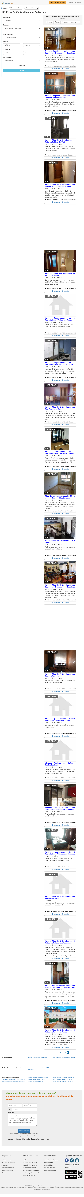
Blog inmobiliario (48, 1162)
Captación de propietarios (30, 1165)
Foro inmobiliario (48, 1165)
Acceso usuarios (75, 3)
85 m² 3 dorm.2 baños (61, 772)
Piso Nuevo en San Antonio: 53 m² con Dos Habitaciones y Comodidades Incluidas (60, 498)
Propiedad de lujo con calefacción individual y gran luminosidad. (60, 815)
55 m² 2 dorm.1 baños (61, 505)
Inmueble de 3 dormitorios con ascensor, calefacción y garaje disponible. (60, 904)
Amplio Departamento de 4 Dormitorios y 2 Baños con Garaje (60, 319)
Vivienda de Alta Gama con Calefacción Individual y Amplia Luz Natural (60, 809)
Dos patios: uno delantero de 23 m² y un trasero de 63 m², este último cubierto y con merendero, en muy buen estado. (60, 282)
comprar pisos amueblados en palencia (64, 1057)
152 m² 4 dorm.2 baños (61, 594)
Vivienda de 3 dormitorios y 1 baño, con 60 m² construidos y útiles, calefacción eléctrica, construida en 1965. (60, 148)
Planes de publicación (29, 1174)
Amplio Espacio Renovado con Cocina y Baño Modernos (60, 97)
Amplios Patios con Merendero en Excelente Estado (60, 275)
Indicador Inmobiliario (50, 1169)
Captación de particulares (30, 1162)
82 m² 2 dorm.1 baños (61, 461)
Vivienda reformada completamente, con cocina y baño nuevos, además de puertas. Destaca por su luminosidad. (60, 104)
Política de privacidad (8, 1167)
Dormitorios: (7, 57)
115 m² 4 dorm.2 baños (61, 327)
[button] (32, 8)
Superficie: (7, 49)
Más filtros (22, 65)
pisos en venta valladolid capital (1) (63, 1082)
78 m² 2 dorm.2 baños (60, 817)
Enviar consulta (24, 1131)
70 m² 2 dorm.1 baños (61, 683)
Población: (6, 25)
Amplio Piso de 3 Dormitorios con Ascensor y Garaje (60, 897)
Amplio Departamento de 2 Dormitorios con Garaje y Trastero (60, 364)
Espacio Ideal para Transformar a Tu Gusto (60, 542)
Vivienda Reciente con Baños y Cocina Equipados (60, 764)
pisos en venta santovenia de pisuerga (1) (13, 1079)
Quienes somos (6, 1160)
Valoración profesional (29, 1167)
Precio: (5, 42)
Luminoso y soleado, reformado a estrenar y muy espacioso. (60, 726)
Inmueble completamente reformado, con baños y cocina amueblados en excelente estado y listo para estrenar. (60, 771)
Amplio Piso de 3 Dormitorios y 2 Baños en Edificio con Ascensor (60, 942)
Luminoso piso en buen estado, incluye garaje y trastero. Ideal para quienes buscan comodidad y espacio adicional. (60, 59)
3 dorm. (61, 906)
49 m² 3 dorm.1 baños (61, 194)
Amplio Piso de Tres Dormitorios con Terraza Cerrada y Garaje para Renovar (60, 987)
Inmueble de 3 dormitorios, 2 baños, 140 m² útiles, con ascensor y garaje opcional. (60, 859)
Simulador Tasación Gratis (57, 2)
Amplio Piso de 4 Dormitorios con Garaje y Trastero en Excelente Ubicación (60, 587)
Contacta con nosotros (8, 1162)
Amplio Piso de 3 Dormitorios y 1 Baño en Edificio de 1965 (60, 141)
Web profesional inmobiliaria (31, 1169)
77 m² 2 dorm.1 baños (61, 60)
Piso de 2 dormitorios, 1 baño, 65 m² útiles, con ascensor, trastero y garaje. (60, 681)
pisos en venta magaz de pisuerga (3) (63, 1077)
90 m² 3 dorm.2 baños (61, 416)
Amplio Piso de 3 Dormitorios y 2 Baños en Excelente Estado (60, 1031)
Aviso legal (5, 1165)
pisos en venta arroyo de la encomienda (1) (14, 1082)
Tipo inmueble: (8, 34)
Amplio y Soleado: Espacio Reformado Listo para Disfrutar (60, 720)
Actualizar (22, 71)
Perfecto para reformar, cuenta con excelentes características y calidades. (60, 548)
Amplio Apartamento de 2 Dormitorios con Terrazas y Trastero (60, 453)
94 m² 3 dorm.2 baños (61, 283)
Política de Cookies (7, 1169)
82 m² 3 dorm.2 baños (61, 105)
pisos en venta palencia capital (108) (38, 1077)
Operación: (7, 17)
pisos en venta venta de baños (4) (62, 1079)
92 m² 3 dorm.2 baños (61, 950)
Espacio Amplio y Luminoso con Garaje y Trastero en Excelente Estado (60, 53)
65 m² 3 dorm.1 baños (61, 550)
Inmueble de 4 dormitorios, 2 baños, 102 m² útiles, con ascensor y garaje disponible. (60, 325)
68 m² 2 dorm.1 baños (61, 372)
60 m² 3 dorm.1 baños (61, 149)
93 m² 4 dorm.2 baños (61, 728)
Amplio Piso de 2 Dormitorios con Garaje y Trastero (60, 675)
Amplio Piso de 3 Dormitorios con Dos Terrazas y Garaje (60, 408)
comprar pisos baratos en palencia (37, 1057)
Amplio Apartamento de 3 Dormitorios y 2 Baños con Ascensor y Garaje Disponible (60, 854)
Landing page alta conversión (31, 1172)
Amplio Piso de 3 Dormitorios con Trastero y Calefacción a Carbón (60, 186)
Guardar (65, 69)
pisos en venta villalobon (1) (35, 1082)
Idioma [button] (4, 1172)
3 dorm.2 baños (60, 861)
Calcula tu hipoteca (49, 1167)
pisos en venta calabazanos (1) (36, 1079)
